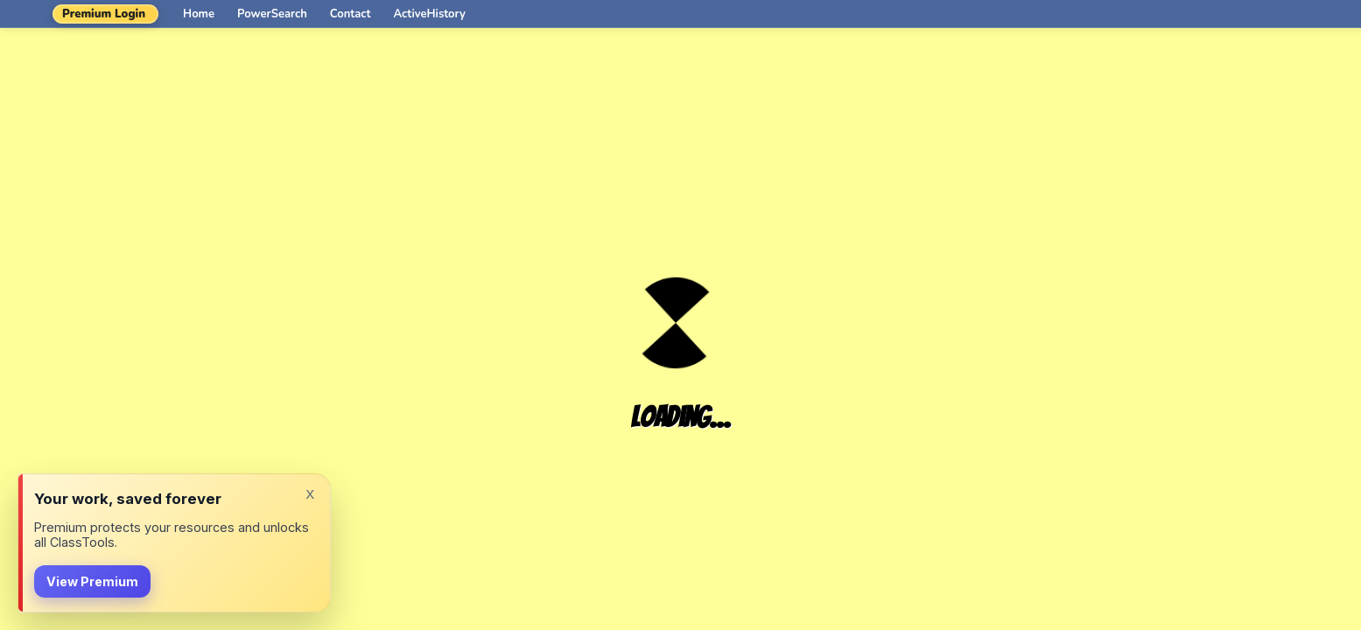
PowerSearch (272, 14)
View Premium (92, 581)
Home (198, 14)
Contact (350, 14)
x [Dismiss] (309, 493)
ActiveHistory (430, 14)
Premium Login (103, 14)
